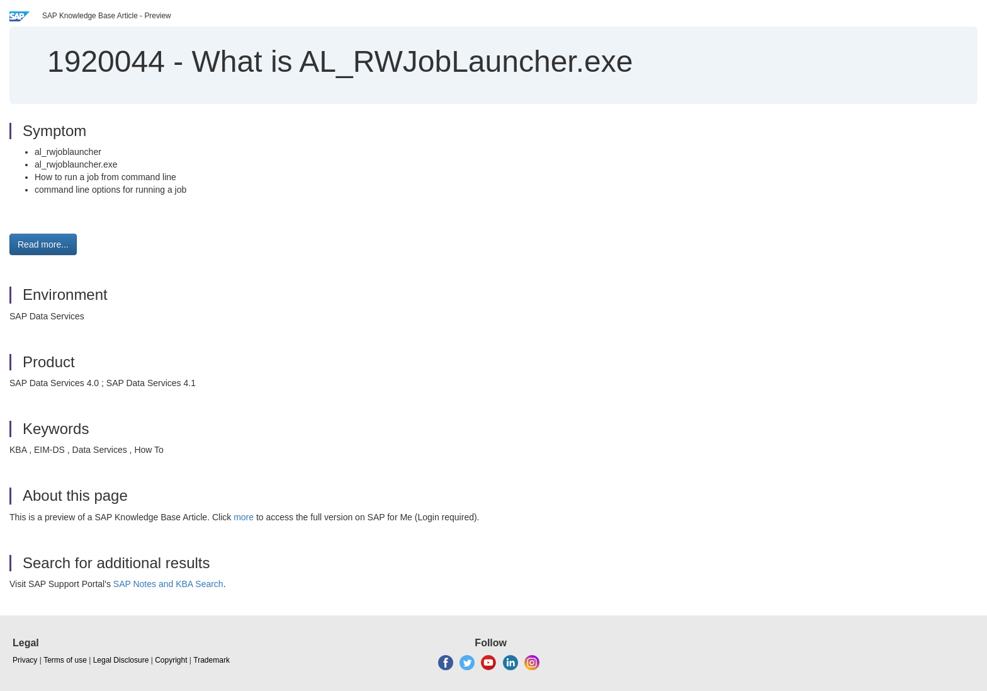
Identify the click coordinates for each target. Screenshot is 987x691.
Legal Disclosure (121, 660)
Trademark (211, 660)
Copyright (171, 660)
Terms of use (65, 660)
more (244, 517)
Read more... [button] (43, 244)
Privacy (25, 660)
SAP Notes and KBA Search (168, 584)
